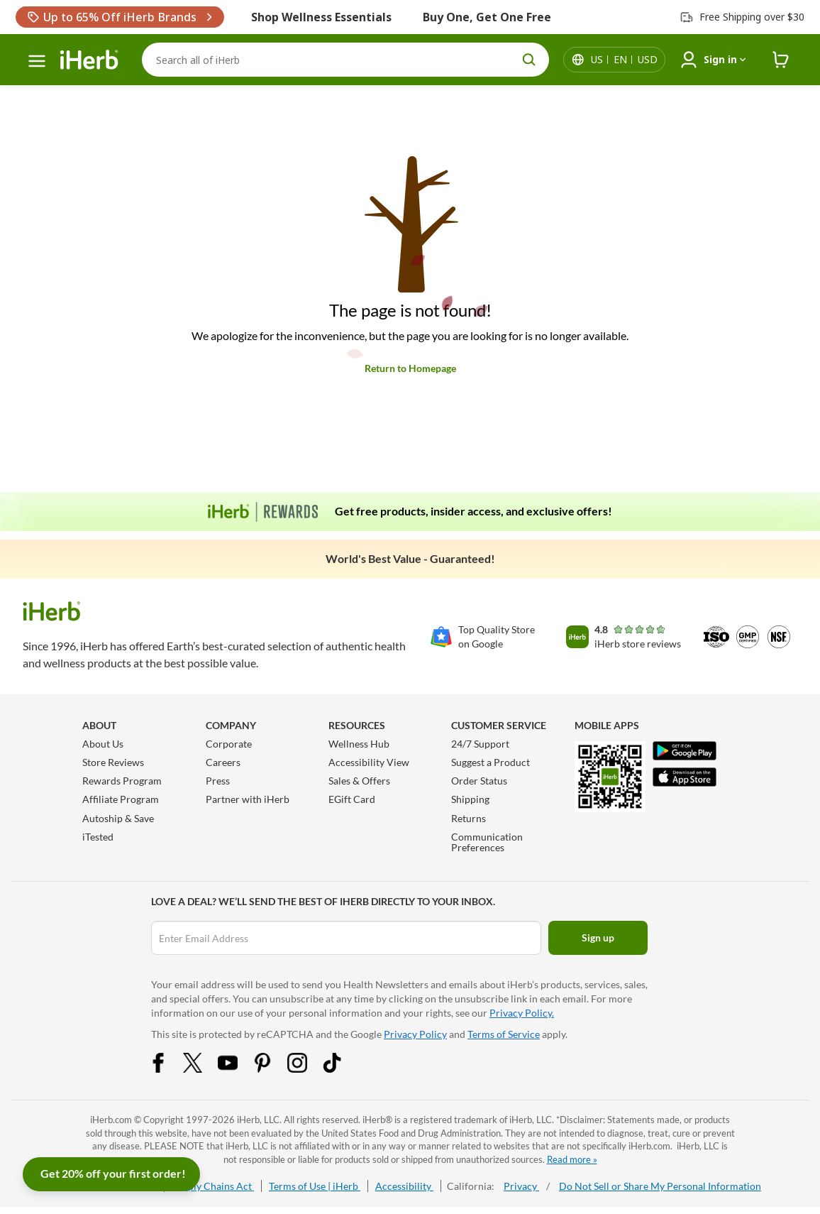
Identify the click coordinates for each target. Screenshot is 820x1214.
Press (218, 781)
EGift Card (351, 799)
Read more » (572, 1159)
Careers (223, 762)
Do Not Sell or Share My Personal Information (660, 1186)
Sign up (598, 937)
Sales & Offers (359, 781)
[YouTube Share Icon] (237, 1069)
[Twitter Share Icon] (202, 1069)
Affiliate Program (120, 799)
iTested (97, 837)
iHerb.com (111, 1119)
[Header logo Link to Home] (89, 60)
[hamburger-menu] (37, 61)
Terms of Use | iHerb (314, 1186)
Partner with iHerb (247, 799)
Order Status (479, 781)
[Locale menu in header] (624, 59)
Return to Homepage (410, 368)
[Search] (345, 60)
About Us (102, 744)
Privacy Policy (415, 1034)
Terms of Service (503, 1034)
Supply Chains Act (213, 1186)
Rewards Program (122, 781)
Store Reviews (113, 762)
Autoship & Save (118, 818)
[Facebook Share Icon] (167, 1069)
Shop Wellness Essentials (321, 17)
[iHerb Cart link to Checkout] (781, 60)
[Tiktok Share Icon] (341, 1069)
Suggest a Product (490, 762)
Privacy (521, 1186)
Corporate (229, 744)
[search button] (529, 60)
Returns (468, 818)
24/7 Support (480, 744)
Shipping (470, 799)
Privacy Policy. (521, 1013)
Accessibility (404, 1186)
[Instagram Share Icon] (306, 1069)
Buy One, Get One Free (487, 17)
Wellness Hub (358, 744)
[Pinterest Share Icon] (271, 1069)
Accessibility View (368, 762)
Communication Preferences (487, 842)
